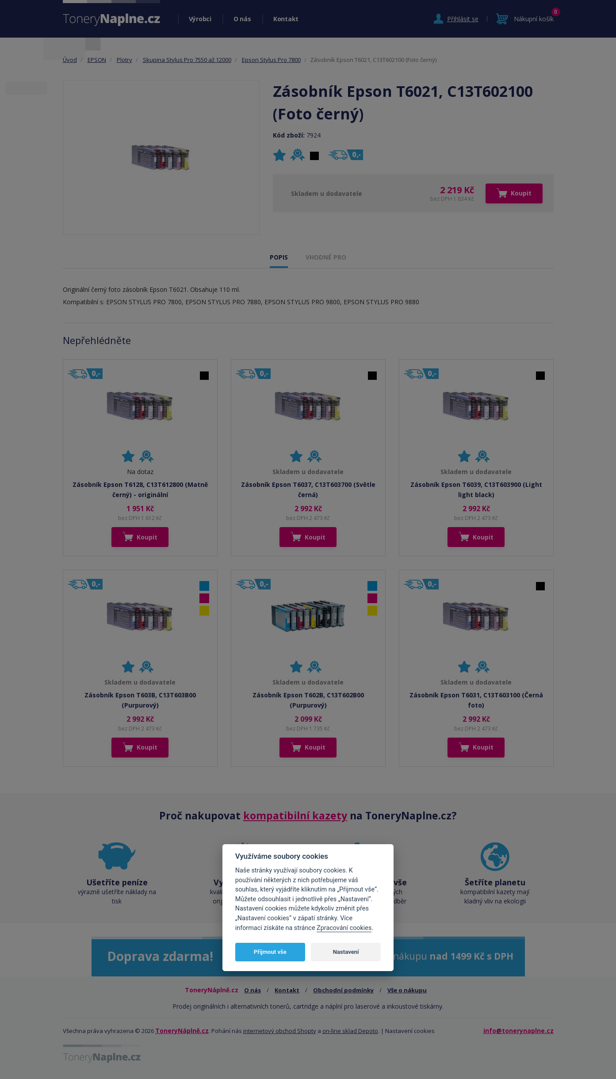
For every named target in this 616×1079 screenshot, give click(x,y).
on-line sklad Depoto (350, 1031)
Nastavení (346, 952)
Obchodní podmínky (343, 990)
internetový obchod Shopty (279, 1031)
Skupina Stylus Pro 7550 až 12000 (187, 60)
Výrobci (200, 19)
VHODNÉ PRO (326, 257)
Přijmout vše (270, 952)
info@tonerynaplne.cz (518, 1030)
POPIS (279, 257)
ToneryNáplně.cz (182, 1030)
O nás (242, 19)
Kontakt (285, 19)
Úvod (70, 60)
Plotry (124, 60)
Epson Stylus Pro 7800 (271, 60)
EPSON (97, 60)
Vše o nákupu (407, 990)
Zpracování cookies (344, 928)
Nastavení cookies (410, 1031)
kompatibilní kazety (295, 815)
